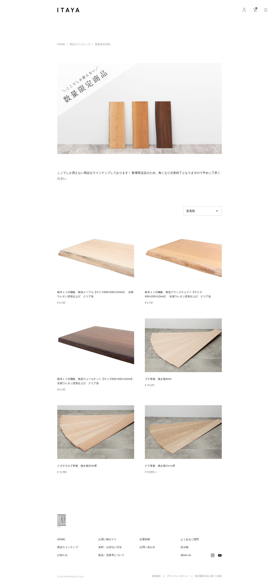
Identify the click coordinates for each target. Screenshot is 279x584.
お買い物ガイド (107, 539)
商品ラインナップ (80, 44)
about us (186, 555)
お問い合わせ (147, 547)
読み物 (185, 547)
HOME (61, 44)
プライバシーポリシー (178, 576)
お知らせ (62, 555)
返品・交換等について (111, 555)
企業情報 (145, 539)
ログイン (244, 9)
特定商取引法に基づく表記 (208, 576)
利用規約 (156, 576)
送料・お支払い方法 (110, 547)
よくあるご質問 (190, 539)
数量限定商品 (103, 44)
